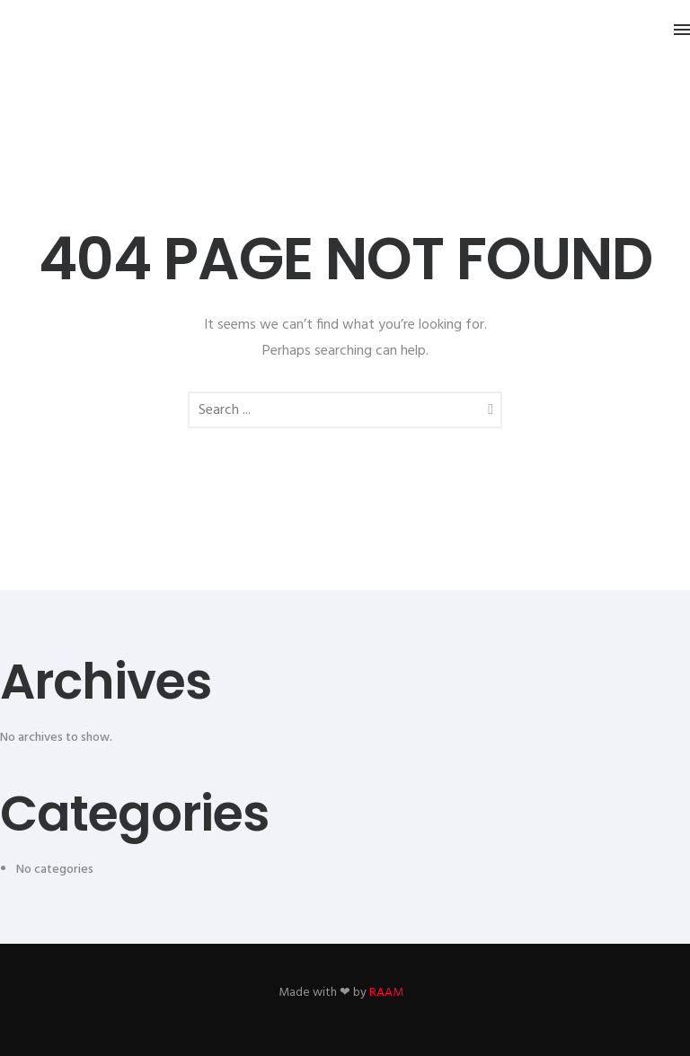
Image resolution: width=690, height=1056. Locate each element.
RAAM (386, 992)
